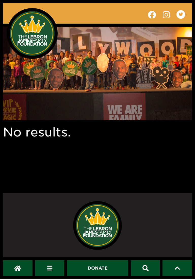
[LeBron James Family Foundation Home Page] (97, 225)
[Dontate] (98, 268)
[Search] (145, 268)
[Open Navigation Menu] (49, 268)
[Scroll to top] (177, 268)
